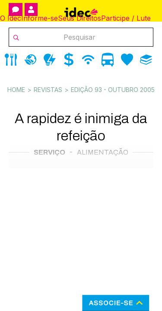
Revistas (48, 89)
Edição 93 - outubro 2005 (113, 89)
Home (16, 89)
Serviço (49, 152)
